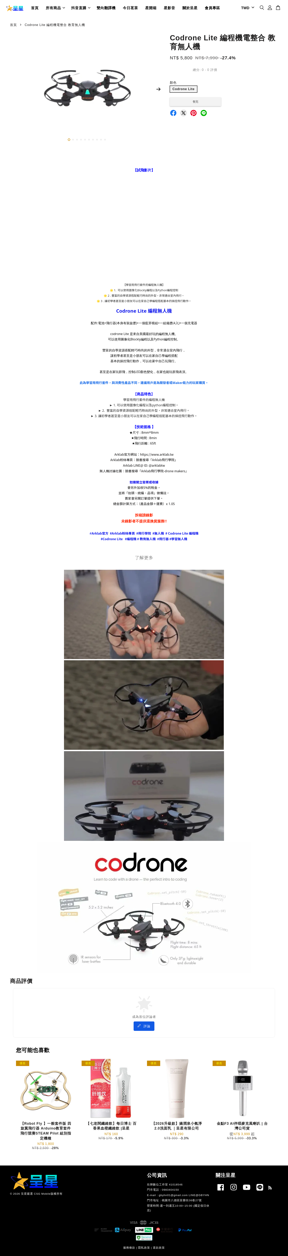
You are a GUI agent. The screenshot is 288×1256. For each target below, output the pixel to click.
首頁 (35, 8)
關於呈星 (190, 8)
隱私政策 (144, 1247)
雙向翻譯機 (106, 8)
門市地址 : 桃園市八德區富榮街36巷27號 (174, 1200)
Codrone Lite (183, 89)
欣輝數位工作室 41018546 (165, 1184)
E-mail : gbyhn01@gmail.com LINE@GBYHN (178, 1195)
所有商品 (55, 8)
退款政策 (159, 1247)
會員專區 (212, 8)
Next (158, 89)
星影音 (169, 8)
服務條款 (129, 1247)
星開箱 (151, 8)
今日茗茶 (130, 8)
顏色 (173, 82)
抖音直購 (80, 8)
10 (105, 139)
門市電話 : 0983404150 (163, 1189)
